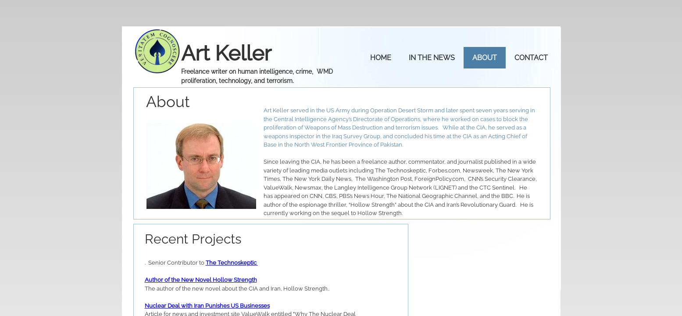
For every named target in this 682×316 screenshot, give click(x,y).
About (484, 58)
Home (380, 58)
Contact (531, 58)
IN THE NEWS (432, 58)
